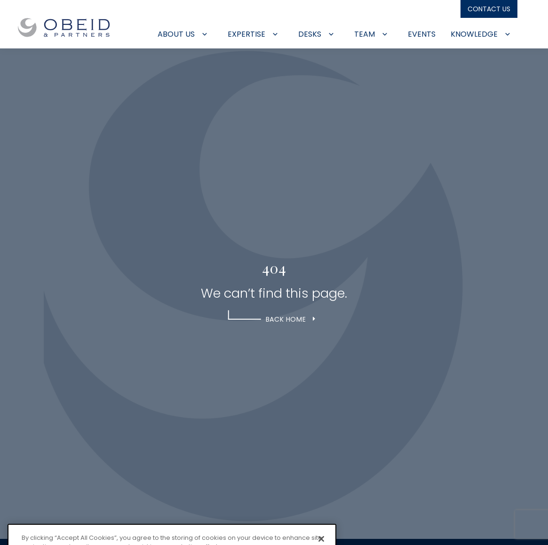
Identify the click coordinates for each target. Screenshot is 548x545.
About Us (183, 34)
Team (371, 34)
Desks (316, 34)
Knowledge (481, 34)
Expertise (253, 34)
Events (422, 34)
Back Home (286, 319)
